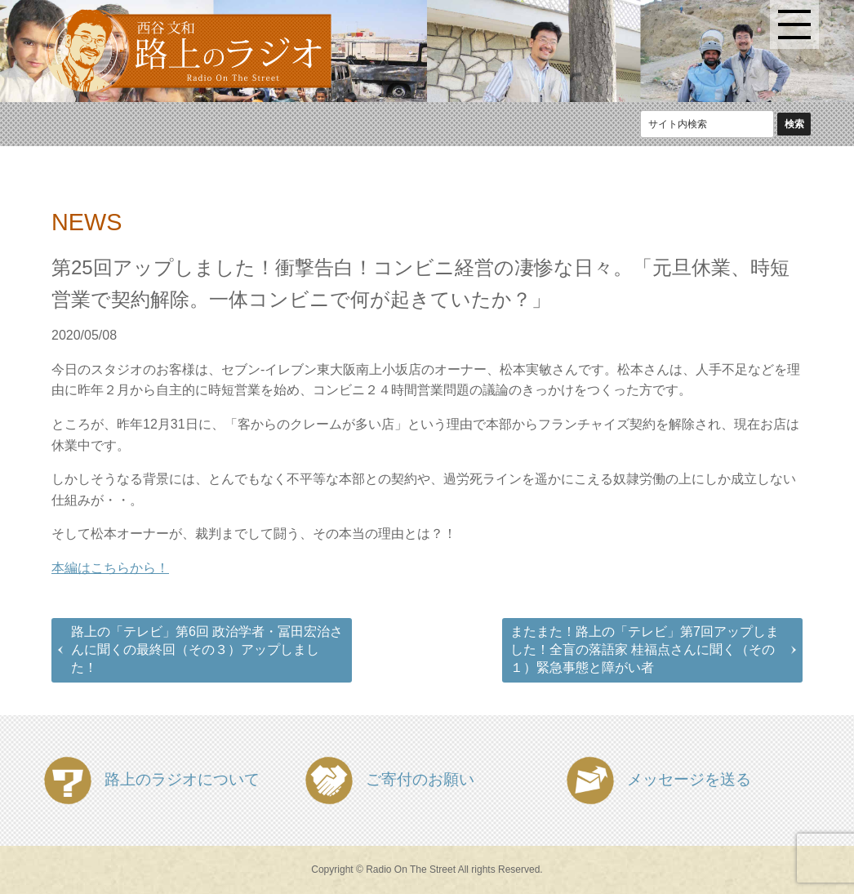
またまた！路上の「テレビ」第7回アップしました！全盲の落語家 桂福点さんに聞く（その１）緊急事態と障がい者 (644, 650)
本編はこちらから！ (110, 568)
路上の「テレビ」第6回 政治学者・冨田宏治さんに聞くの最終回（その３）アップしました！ (207, 650)
